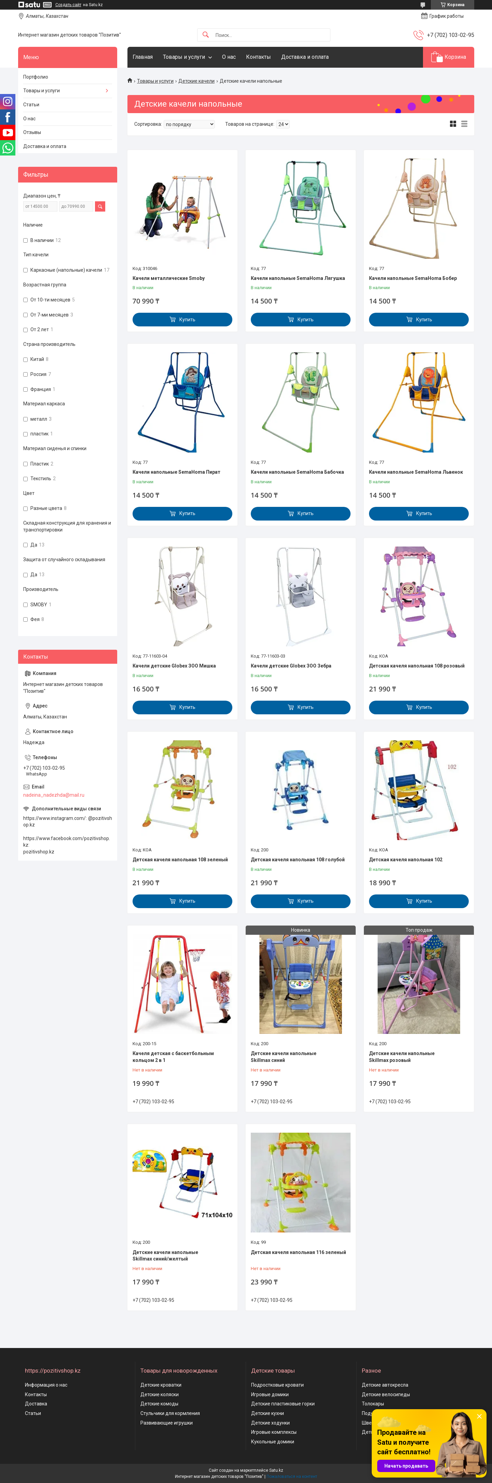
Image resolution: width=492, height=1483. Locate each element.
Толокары (373, 1403)
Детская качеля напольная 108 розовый (417, 666)
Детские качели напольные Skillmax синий (283, 1057)
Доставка (36, 1403)
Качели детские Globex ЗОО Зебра (291, 666)
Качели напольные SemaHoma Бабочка (297, 472)
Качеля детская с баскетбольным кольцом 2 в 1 (173, 1057)
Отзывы (32, 132)
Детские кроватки (160, 1385)
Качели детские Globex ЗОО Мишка (174, 666)
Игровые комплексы (274, 1432)
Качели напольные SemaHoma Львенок (416, 472)
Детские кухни (267, 1413)
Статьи (31, 104)
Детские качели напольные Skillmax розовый (402, 1057)
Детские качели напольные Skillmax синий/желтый (165, 1256)
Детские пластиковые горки (283, 1403)
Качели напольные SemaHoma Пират (176, 472)
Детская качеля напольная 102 (405, 859)
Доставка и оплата (305, 57)
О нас (229, 57)
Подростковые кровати (277, 1385)
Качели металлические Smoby (169, 278)
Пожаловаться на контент (291, 1476)
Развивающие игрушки (166, 1423)
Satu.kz (276, 1470)
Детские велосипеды (386, 1394)
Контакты (258, 57)
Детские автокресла (385, 1385)
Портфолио (35, 77)
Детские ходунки (270, 1423)
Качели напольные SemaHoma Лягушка (298, 278)
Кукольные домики (272, 1441)
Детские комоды (159, 1403)
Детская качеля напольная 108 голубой (298, 859)
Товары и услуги (184, 57)
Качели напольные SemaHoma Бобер (413, 278)
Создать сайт (68, 4)
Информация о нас (46, 1385)
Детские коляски (159, 1394)
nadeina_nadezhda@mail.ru (53, 795)
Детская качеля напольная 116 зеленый (298, 1252)
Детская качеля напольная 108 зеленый (180, 859)
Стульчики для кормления (170, 1413)
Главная (143, 57)
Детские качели (196, 81)
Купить (187, 319)
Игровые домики (270, 1394)
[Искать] (205, 35)
